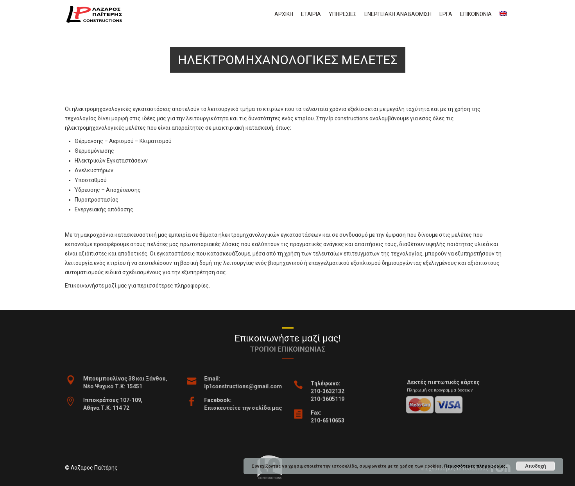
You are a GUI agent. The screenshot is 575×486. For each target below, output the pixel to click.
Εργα (445, 14)
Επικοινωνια (476, 14)
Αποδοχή (535, 466)
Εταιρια (311, 14)
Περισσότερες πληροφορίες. (475, 466)
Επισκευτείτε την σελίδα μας (256, 408)
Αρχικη (283, 14)
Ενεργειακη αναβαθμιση (398, 14)
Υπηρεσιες (342, 14)
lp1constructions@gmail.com (256, 386)
